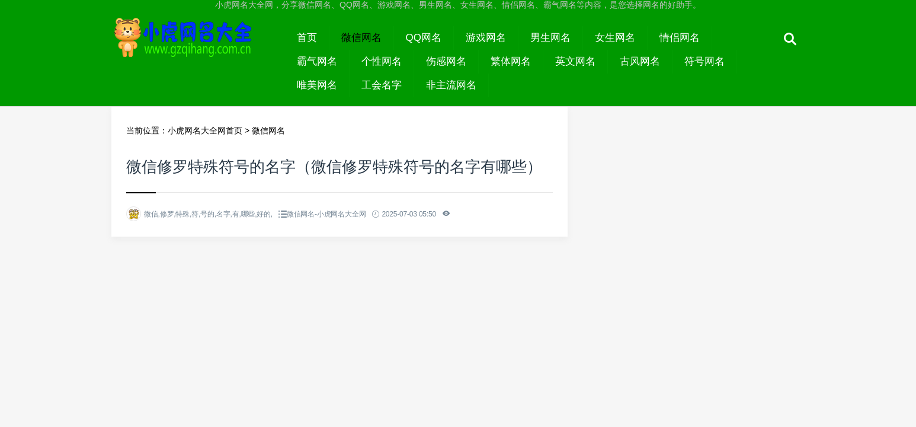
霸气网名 (317, 61)
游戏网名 (486, 37)
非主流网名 (451, 85)
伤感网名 (446, 61)
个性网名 (381, 61)
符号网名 (704, 61)
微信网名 (361, 37)
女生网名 (615, 37)
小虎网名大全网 (198, 49)
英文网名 (575, 61)
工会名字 (381, 85)
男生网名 (550, 37)
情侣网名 (679, 37)
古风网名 (640, 61)
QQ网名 (423, 37)
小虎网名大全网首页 (205, 130)
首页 (307, 37)
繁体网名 (511, 61)
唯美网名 (317, 85)
